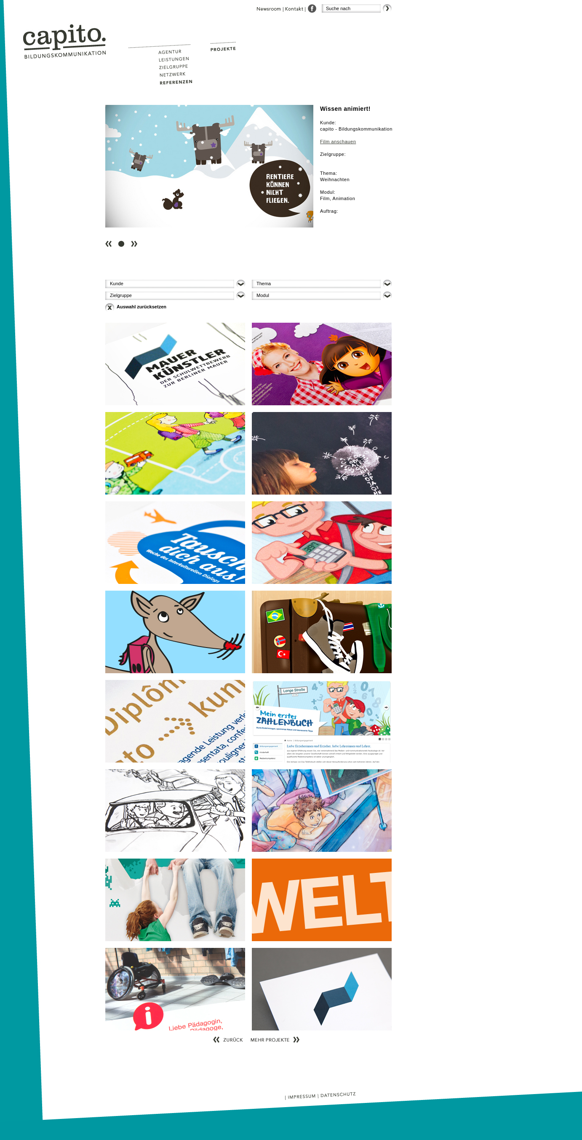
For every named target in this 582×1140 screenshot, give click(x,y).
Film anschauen (338, 141)
